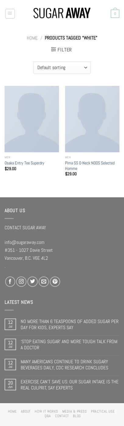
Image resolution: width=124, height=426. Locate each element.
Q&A (48, 416)
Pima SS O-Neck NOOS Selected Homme (90, 165)
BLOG (77, 416)
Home (32, 38)
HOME (12, 411)
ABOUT (26, 411)
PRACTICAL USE (103, 411)
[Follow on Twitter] (32, 281)
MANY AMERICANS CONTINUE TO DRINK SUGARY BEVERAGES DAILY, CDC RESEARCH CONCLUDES (64, 365)
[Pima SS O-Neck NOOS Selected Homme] (92, 119)
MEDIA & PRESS (74, 411)
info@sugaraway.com (24, 242)
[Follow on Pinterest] (55, 281)
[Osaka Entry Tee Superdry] (32, 119)
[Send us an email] (44, 281)
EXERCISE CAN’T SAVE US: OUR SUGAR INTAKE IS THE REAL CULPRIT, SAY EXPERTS (70, 385)
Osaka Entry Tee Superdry (24, 163)
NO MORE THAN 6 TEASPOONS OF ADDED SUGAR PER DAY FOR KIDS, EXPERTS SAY (70, 324)
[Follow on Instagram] (21, 281)
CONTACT (62, 416)
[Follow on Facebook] (10, 281)
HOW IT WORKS (46, 411)
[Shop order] (62, 68)
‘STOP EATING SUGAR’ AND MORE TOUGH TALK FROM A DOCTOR (69, 344)
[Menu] (10, 14)
